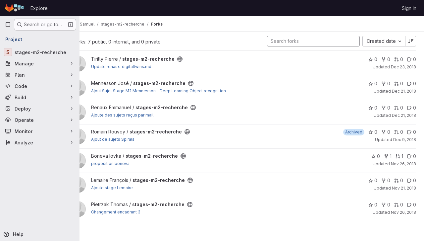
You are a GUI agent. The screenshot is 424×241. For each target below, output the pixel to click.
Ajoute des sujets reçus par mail (140, 115)
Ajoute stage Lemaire (129, 187)
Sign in (409, 8)
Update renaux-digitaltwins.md (139, 66)
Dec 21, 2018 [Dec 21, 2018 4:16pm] (404, 91)
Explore (39, 8)
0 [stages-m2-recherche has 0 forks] (385, 59)
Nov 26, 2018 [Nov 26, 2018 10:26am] (403, 212)
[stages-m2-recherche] (40, 52)
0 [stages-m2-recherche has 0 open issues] (411, 59)
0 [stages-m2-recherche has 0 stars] (372, 59)
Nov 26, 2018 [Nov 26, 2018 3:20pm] (403, 163)
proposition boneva (128, 163)
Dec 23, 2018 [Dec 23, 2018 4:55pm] (403, 66)
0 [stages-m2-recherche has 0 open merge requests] (398, 59)
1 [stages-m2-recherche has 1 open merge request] (399, 156)
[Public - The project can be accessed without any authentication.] (197, 59)
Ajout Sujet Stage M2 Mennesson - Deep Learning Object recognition (176, 90)
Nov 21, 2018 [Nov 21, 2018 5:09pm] (404, 188)
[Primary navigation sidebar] (8, 24)
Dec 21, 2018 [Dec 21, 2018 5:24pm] (404, 115)
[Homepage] (14, 8)
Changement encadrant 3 (133, 211)
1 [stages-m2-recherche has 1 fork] (388, 156)
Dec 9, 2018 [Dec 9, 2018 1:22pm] (404, 139)
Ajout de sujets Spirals (130, 139)
